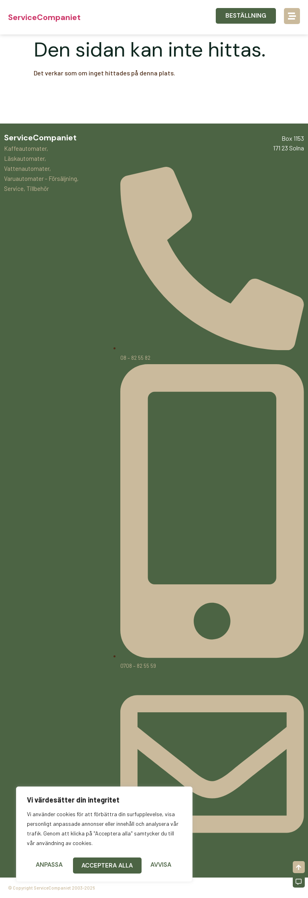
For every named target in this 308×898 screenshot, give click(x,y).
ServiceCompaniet (44, 17)
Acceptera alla (148, 866)
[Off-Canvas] (299, 882)
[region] (104, 836)
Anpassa (48, 866)
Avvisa (92, 866)
